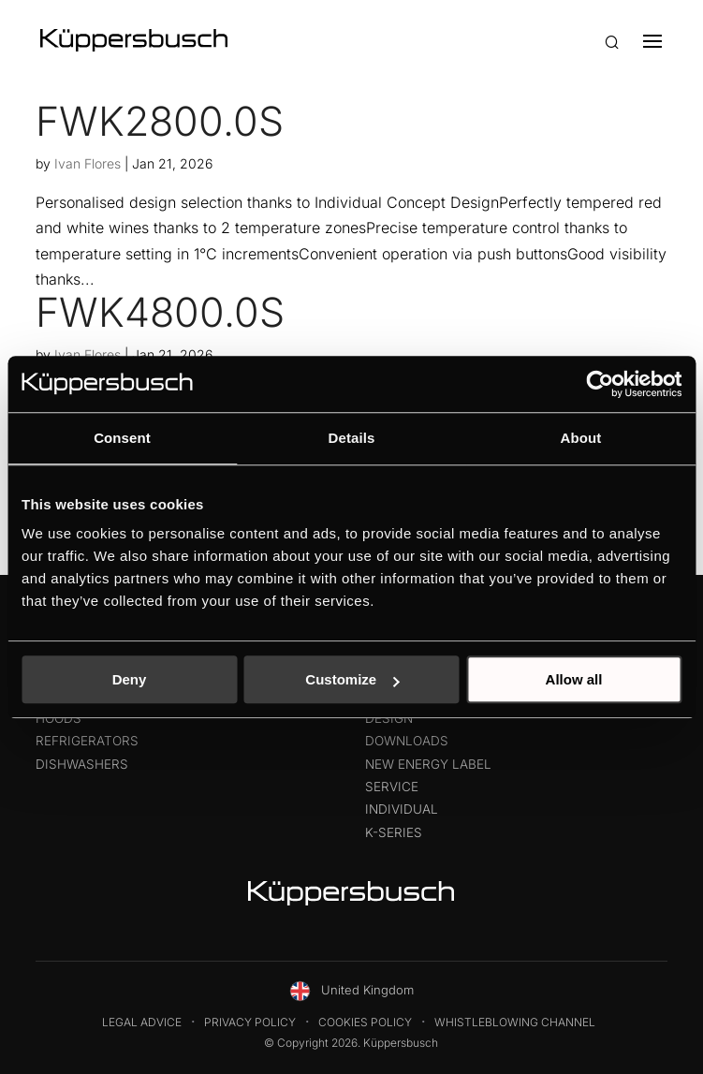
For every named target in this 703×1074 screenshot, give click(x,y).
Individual (401, 809)
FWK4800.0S (160, 311)
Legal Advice (142, 1022)
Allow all (574, 679)
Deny (129, 679)
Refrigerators (87, 740)
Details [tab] (352, 438)
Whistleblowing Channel (514, 1022)
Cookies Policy (365, 1022)
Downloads (406, 740)
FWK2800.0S (160, 120)
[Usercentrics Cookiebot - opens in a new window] (599, 384)
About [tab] (581, 438)
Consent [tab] (122, 438)
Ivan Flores (87, 163)
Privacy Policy (250, 1022)
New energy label (428, 764)
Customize (352, 679)
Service (391, 786)
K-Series (393, 832)
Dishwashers (82, 764)
